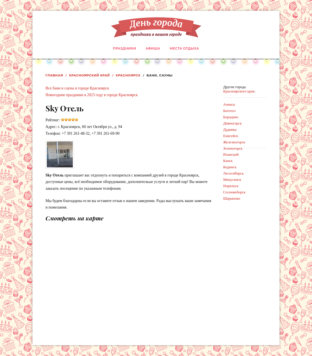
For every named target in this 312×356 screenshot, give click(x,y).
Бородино (230, 117)
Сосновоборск (234, 192)
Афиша (153, 48)
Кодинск (229, 167)
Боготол (229, 111)
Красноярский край (89, 75)
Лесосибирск (233, 173)
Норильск (230, 186)
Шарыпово (231, 198)
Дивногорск (232, 123)
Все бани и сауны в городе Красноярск (77, 88)
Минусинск (232, 180)
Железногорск (234, 142)
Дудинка (229, 130)
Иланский (231, 154)
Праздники (124, 48)
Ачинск (229, 104)
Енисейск (230, 136)
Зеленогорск (232, 148)
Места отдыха (184, 48)
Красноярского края (238, 91)
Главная (54, 75)
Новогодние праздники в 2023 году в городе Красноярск (92, 95)
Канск (228, 161)
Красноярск (128, 75)
